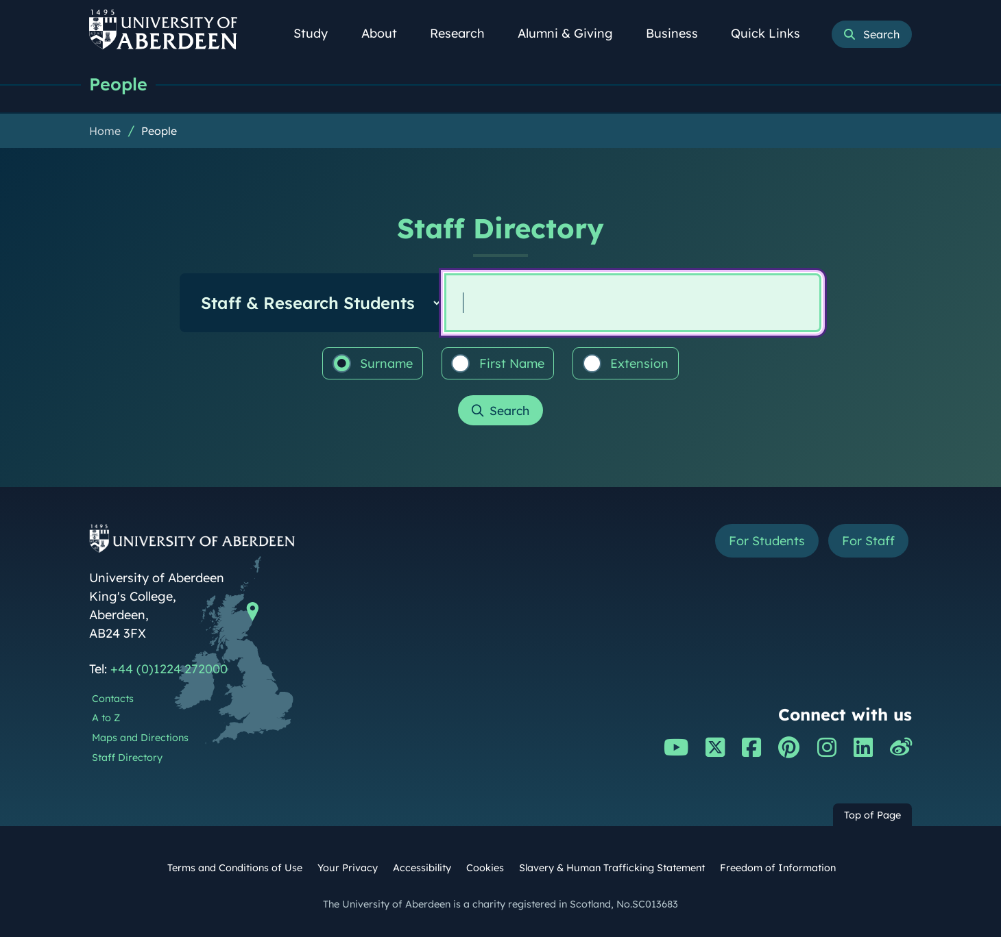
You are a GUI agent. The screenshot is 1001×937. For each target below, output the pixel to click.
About (386, 33)
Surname (373, 363)
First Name (497, 363)
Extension (626, 363)
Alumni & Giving (573, 33)
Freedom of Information (778, 868)
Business (679, 33)
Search (509, 410)
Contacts (113, 698)
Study (318, 33)
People (118, 84)
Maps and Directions (140, 738)
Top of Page (872, 815)
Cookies (485, 868)
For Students (767, 541)
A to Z (106, 718)
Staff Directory (127, 757)
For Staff (868, 541)
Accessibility (422, 868)
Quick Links (773, 33)
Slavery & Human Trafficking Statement (612, 868)
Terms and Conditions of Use (234, 868)
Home (105, 131)
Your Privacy (347, 868)
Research (465, 33)
